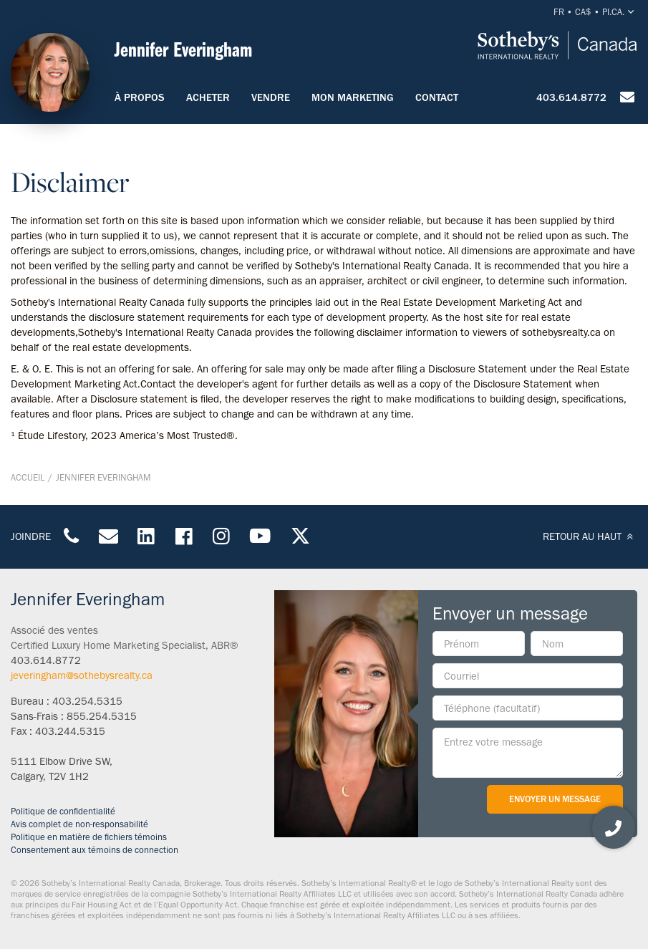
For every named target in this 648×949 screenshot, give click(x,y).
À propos (140, 97)
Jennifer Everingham (103, 477)
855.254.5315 (102, 716)
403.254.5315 (87, 701)
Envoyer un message (555, 799)
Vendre (270, 97)
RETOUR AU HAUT (590, 536)
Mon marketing (352, 97)
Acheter (208, 97)
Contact (436, 97)
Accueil (27, 477)
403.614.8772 (571, 97)
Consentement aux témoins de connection (94, 849)
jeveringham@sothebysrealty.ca (82, 675)
